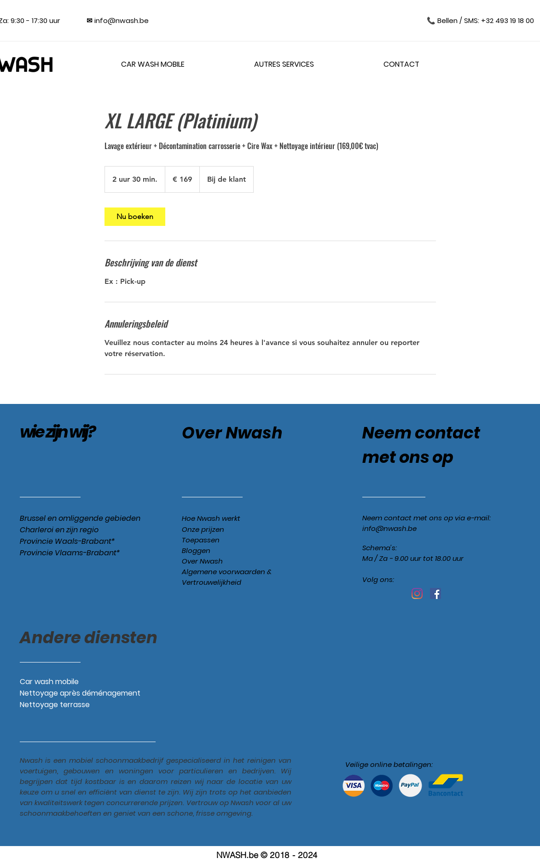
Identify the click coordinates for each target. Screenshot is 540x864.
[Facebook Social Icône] (435, 593)
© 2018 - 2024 (289, 855)
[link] (135, 216)
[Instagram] (417, 593)
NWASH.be (237, 855)
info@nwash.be (389, 528)
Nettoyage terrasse (55, 704)
